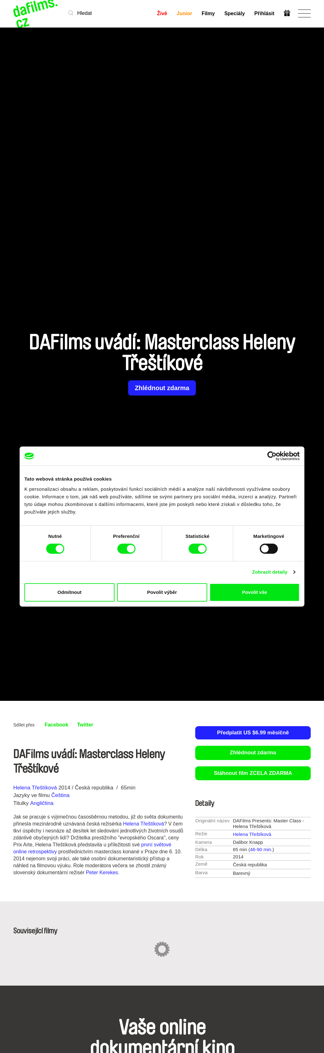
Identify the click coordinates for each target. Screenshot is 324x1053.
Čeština (60, 795)
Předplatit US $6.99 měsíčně (253, 733)
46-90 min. (261, 849)
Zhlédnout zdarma (162, 387)
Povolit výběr (162, 592)
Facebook (56, 724)
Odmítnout (70, 592)
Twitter (85, 724)
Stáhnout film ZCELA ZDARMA (253, 773)
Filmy (208, 13)
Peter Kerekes (102, 872)
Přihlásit (264, 13)
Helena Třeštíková (35, 788)
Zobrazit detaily (270, 572)
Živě (162, 13)
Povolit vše (254, 592)
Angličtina (41, 803)
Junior (184, 13)
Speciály (234, 13)
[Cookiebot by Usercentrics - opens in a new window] (272, 456)
